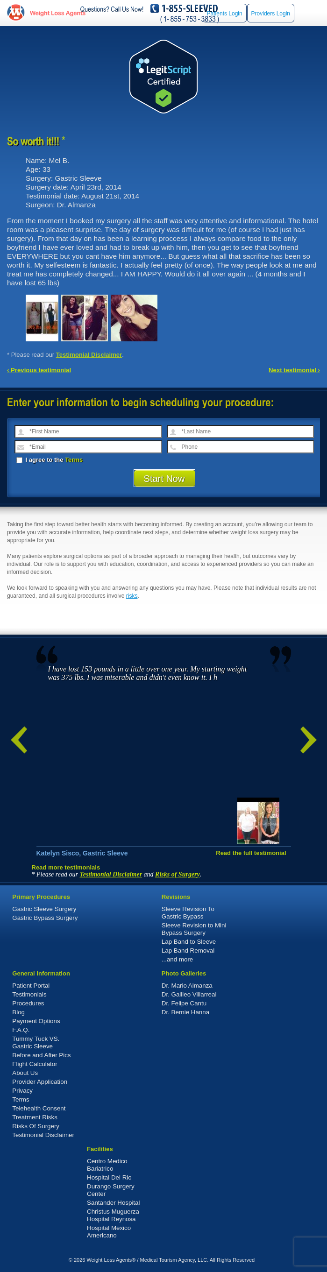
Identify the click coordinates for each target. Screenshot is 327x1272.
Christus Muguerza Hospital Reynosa (113, 1215)
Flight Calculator (34, 1063)
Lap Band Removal (188, 950)
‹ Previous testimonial (39, 370)
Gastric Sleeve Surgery (44, 908)
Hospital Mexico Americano (109, 1231)
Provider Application (39, 1081)
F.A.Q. (20, 1029)
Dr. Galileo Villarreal (189, 994)
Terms (74, 459)
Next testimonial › (294, 370)
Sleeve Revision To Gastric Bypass (188, 912)
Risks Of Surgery (35, 1126)
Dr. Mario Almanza (187, 985)
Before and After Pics (41, 1055)
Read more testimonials (66, 867)
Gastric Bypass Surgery (45, 917)
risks (132, 596)
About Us (25, 1072)
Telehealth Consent (38, 1108)
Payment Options (36, 1021)
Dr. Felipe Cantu (184, 1003)
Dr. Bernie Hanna (185, 1012)
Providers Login (270, 13)
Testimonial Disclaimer (89, 354)
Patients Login (224, 13)
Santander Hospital (113, 1202)
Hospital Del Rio (109, 1177)
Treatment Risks (34, 1117)
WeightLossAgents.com (57, 12)
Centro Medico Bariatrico (107, 1165)
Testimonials (29, 994)
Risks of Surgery (177, 874)
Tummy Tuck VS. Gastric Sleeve (35, 1042)
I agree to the (49, 459)
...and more (177, 959)
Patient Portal (31, 985)
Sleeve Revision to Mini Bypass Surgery (194, 929)
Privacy (22, 1090)
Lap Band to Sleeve (189, 941)
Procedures (28, 1003)
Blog (18, 1012)
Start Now (164, 478)
